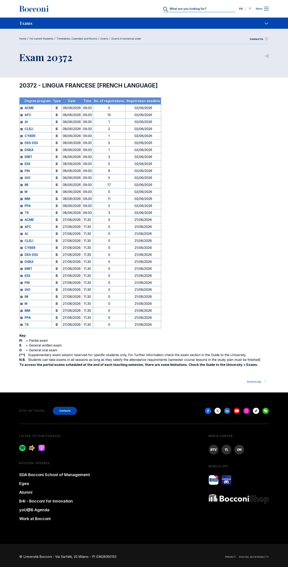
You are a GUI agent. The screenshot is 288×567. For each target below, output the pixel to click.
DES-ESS (31, 143)
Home (22, 38)
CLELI (29, 129)
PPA (28, 206)
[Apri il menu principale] (266, 9)
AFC (28, 115)
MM (27, 199)
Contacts (64, 410)
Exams (104, 38)
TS (27, 213)
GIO (27, 178)
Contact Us (259, 39)
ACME (29, 108)
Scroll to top (257, 381)
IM (26, 185)
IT (250, 8)
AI (26, 122)
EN (241, 8)
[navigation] (144, 23)
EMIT (28, 157)
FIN (27, 171)
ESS (27, 164)
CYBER (30, 136)
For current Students (41, 38)
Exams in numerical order (126, 38)
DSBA (29, 150)
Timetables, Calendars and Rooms (77, 38)
